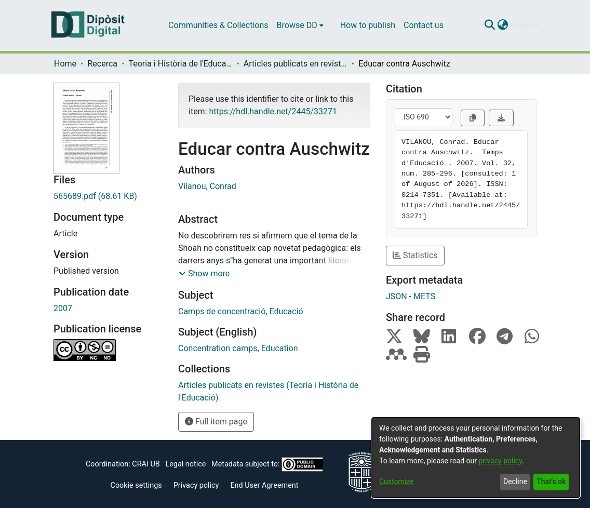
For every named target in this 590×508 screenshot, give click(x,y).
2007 (62, 308)
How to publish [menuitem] (367, 25)
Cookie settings (136, 485)
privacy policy (500, 461)
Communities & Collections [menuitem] (218, 25)
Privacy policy (196, 485)
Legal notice (185, 464)
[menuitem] (300, 25)
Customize (396, 481)
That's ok (551, 481)
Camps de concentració (221, 311)
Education (279, 348)
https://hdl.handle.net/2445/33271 (273, 111)
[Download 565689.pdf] (108, 196)
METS (424, 296)
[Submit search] (489, 25)
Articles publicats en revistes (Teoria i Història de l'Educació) (295, 64)
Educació (286, 311)
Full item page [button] (216, 421)
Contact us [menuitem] (424, 25)
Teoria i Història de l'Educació (180, 64)
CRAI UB (145, 464)
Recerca (102, 64)
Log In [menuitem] (521, 25)
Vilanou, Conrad (207, 186)
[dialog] (476, 458)
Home (65, 64)
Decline (515, 481)
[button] (204, 273)
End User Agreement (264, 485)
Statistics (415, 255)
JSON (396, 296)
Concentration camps (218, 348)
